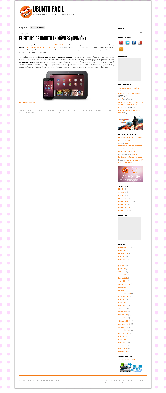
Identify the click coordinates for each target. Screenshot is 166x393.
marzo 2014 (122, 312)
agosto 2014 (123, 296)
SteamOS (131, 382)
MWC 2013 (58, 45)
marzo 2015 (122, 275)
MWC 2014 (31, 112)
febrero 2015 (123, 278)
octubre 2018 (123, 253)
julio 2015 (121, 266)
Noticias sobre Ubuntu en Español (116, 380)
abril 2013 (122, 345)
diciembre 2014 (124, 284)
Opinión (38, 112)
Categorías (123, 186)
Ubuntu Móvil (62, 110)
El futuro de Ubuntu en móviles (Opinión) (52, 38)
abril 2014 (122, 309)
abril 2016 (122, 262)
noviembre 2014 (124, 287)
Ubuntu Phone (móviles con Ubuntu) (115, 382)
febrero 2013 (123, 352)
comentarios (40, 110)
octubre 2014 (123, 290)
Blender (121, 189)
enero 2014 (122, 318)
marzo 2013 (122, 349)
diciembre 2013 (124, 321)
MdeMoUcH (30, 110)
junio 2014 (122, 302)
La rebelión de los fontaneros (129, 93)
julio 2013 (121, 336)
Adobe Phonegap (84, 110)
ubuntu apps (55, 112)
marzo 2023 (122, 250)
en (122, 138)
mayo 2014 (122, 306)
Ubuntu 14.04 (46, 112)
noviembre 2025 (124, 247)
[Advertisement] (129, 69)
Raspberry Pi (123, 198)
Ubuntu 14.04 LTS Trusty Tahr (137, 380)
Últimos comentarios (127, 134)
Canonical (105, 110)
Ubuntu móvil (63, 112)
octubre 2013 (123, 327)
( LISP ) (120, 99)
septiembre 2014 (124, 293)
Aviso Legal (55, 380)
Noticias (121, 195)
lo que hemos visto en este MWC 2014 (40, 47)
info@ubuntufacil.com (44, 380)
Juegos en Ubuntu (141, 382)
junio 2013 (122, 339)
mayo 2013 (122, 342)
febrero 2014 (123, 315)
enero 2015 (122, 281)
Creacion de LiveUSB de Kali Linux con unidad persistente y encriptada (130, 104)
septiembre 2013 (124, 330)
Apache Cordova (95, 110)
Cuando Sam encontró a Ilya (128, 88)
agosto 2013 (123, 333)
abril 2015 (122, 272)
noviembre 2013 (124, 324)
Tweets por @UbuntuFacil (128, 359)
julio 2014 (121, 299)
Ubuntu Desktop (124, 201)
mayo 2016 (122, 259)
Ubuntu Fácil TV (124, 207)
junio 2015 (122, 269)
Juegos (121, 192)
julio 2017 (121, 256)
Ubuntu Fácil (48, 9)
